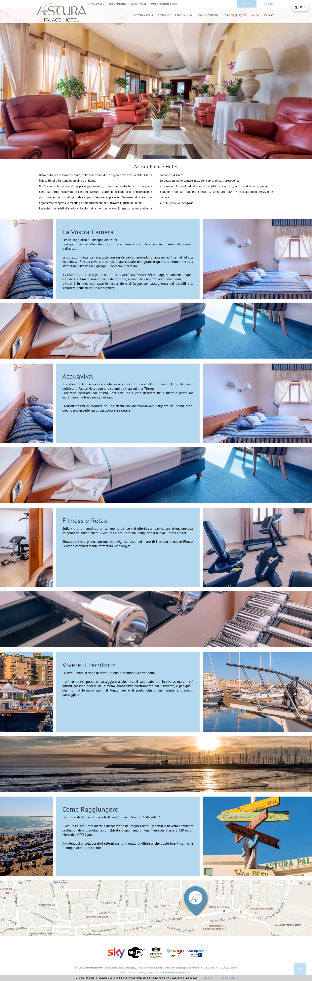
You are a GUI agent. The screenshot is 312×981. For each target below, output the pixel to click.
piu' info (208, 977)
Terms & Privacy (126, 972)
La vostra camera (143, 15)
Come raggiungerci (234, 15)
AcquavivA (164, 15)
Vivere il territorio (207, 15)
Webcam (269, 15)
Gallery (255, 15)
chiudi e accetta (230, 977)
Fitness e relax (183, 15)
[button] (300, 7)
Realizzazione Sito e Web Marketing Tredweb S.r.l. (164, 972)
